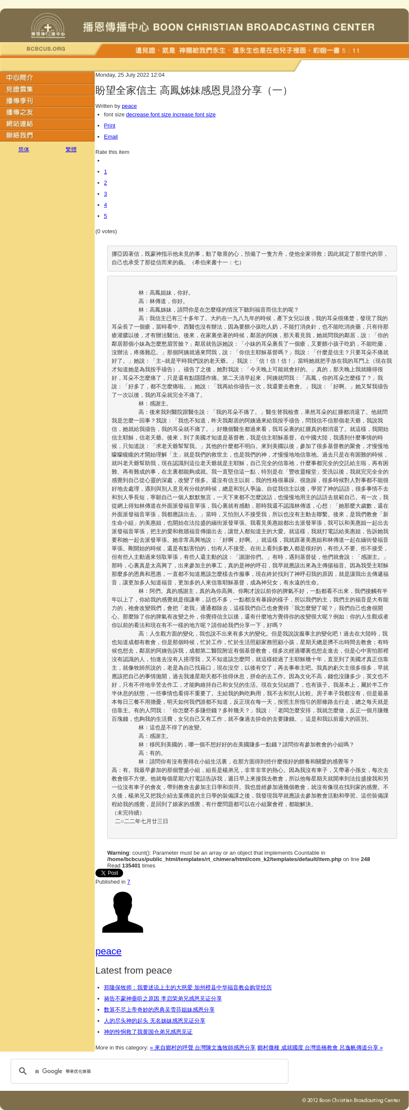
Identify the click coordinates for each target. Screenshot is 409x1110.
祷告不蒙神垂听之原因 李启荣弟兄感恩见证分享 (163, 998)
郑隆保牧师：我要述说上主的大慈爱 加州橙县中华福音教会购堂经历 (188, 987)
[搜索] (148, 1071)
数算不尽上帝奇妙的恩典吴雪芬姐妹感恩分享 (159, 1009)
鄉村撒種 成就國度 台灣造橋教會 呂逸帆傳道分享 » (320, 1047)
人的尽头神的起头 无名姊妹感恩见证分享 (154, 1021)
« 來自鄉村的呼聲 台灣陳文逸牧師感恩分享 (203, 1047)
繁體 (71, 149)
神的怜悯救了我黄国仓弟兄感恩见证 (148, 1032)
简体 (23, 149)
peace (129, 106)
